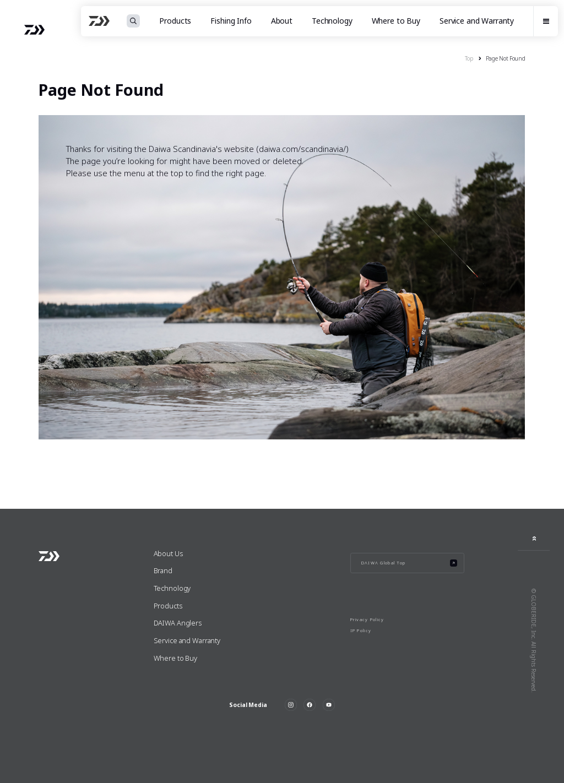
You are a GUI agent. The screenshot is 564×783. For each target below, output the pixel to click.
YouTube (329, 705)
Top (469, 58)
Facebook (309, 705)
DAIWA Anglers (178, 623)
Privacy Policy (367, 619)
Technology (332, 21)
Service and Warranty (477, 21)
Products (168, 606)
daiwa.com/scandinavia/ (302, 148)
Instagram (291, 705)
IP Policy (361, 630)
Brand (163, 570)
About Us (168, 553)
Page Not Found (505, 58)
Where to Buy (396, 21)
